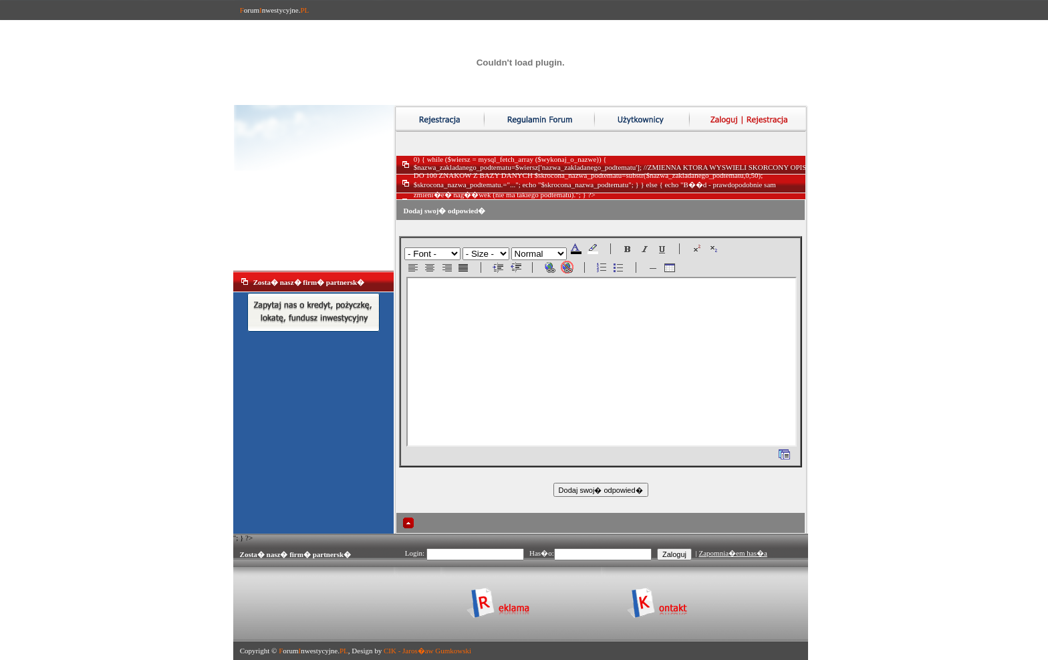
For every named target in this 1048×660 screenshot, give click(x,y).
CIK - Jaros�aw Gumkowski (427, 651)
